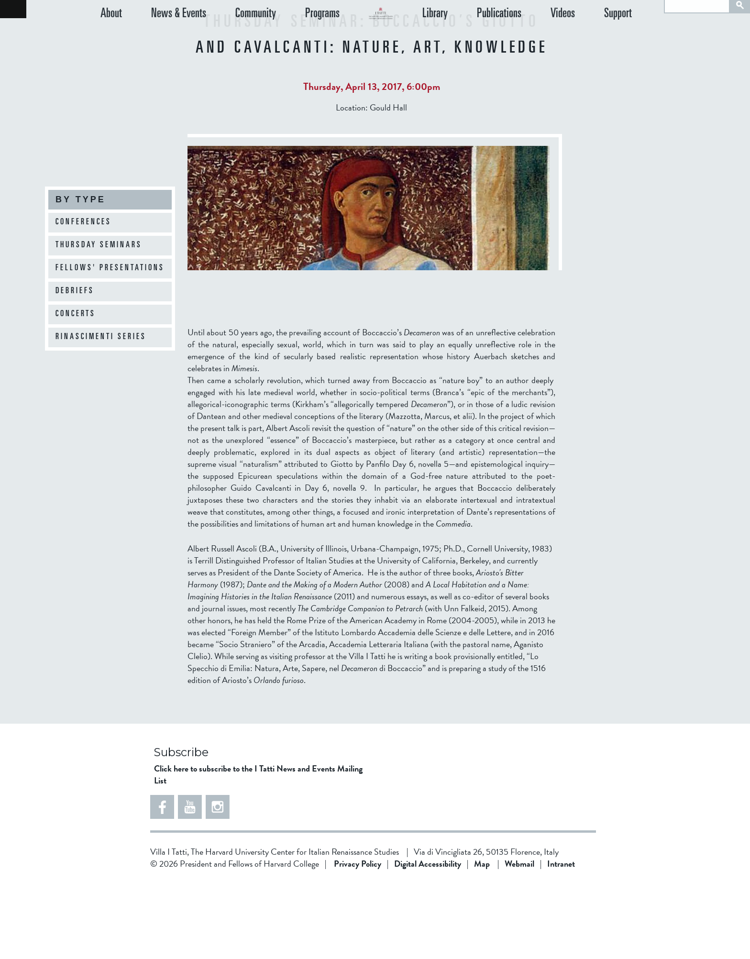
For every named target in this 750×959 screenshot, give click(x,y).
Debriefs (74, 291)
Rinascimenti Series (100, 337)
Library (477, 38)
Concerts (75, 314)
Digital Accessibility (427, 940)
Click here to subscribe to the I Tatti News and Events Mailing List (258, 850)
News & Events (168, 38)
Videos (584, 38)
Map (482, 940)
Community (234, 38)
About (111, 38)
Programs (291, 38)
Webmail (519, 940)
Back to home (13, 9)
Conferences (83, 222)
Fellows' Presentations (110, 268)
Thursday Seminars (98, 245)
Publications (530, 38)
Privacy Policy (357, 940)
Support (628, 38)
